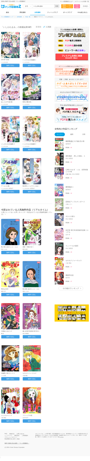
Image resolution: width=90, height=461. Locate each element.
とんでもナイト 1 (6, 415)
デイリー (60, 134)
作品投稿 (77, 6)
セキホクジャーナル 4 (29, 373)
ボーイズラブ (67, 12)
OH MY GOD (5, 60)
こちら (62, 437)
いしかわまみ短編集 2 (29, 144)
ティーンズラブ (52, 12)
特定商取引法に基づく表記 (12, 439)
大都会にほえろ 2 (6, 331)
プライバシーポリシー (11, 437)
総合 (7, 12)
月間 (83, 134)
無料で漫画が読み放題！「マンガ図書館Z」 (17, 443)
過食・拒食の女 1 (28, 247)
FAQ (6, 433)
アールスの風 (5, 186)
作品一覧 (27, 16)
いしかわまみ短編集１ (29, 60)
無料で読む (10, 65)
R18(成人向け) (82, 12)
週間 (71, 134)
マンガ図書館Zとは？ (66, 1)
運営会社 (16, 435)
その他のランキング (71, 288)
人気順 (47, 27)
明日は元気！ (5, 289)
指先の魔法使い (27, 102)
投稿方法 (11, 433)
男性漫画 (22, 12)
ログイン (70, 6)
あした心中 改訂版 (6, 102)
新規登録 (64, 6)
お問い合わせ (20, 433)
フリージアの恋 (27, 415)
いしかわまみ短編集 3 (8, 144)
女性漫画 (37, 12)
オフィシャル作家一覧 (82, 1)
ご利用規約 (25, 435)
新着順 (37, 27)
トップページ (8, 435)
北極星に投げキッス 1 (8, 373)
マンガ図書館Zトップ (7, 16)
